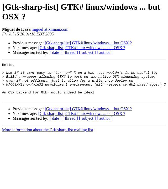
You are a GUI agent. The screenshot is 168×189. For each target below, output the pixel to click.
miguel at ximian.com (50, 29)
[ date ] (55, 52)
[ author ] (105, 52)
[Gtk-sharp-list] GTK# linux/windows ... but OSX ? (88, 43)
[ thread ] (70, 52)
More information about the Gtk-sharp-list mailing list (47, 137)
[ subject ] (87, 52)
